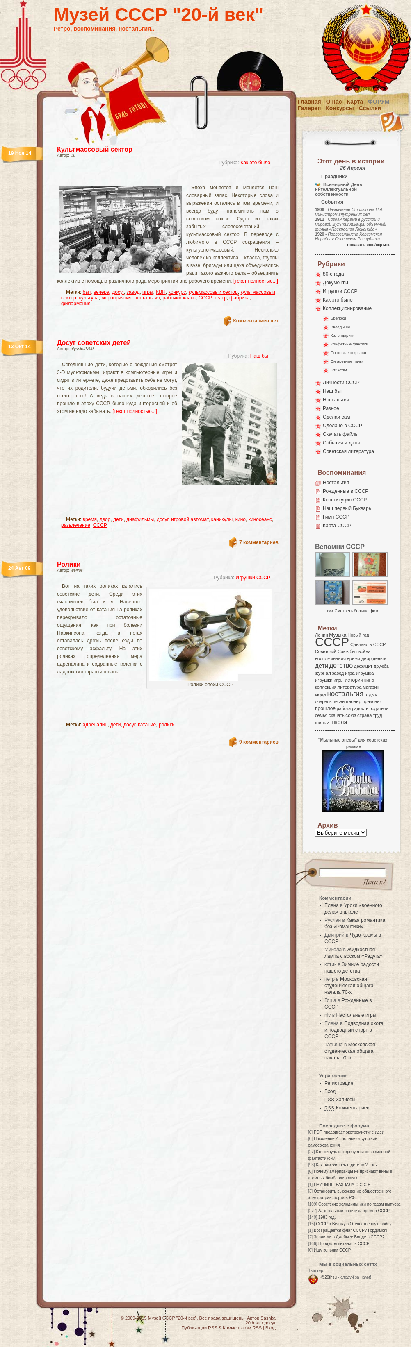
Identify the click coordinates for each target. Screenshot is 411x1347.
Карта (355, 101)
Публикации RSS (199, 1327)
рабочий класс (179, 298)
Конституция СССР (345, 500)
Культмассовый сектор (94, 149)
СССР (205, 298)
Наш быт (260, 356)
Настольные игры (356, 1015)
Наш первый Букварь (347, 508)
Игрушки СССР (253, 578)
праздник (372, 701)
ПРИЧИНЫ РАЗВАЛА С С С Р (342, 1184)
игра (350, 673)
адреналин (95, 725)
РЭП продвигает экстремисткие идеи (349, 1132)
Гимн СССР (336, 517)
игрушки (324, 680)
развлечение (75, 525)
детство (341, 665)
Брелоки (338, 318)
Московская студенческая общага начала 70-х (348, 985)
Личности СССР (341, 383)
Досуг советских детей (94, 342)
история (354, 680)
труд (377, 715)
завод (133, 292)
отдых (371, 694)
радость (360, 708)
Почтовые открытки (348, 352)
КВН (161, 292)
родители (378, 708)
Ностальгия (336, 400)
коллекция (325, 687)
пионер (353, 701)
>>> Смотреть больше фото (352, 611)
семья (321, 715)
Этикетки (339, 369)
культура (88, 298)
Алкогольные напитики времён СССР (354, 1211)
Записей (339, 1099)
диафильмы (140, 519)
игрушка (365, 673)
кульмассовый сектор (213, 292)
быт (87, 292)
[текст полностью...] (255, 281)
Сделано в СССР (342, 426)
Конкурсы (340, 108)
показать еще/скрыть (368, 245)
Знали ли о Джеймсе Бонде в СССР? (349, 1237)
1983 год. (327, 1217)
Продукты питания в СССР (344, 1243)
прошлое (325, 708)
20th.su (253, 1322)
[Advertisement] (126, 500)
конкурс (177, 292)
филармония (76, 303)
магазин (371, 687)
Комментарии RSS (242, 1327)
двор (105, 519)
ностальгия (147, 298)
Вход (330, 1091)
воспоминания (330, 658)
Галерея (309, 108)
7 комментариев (259, 542)
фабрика (239, 298)
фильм (322, 722)
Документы (335, 283)
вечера (102, 292)
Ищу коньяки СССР (332, 1250)
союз (350, 715)
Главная (309, 101)
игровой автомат (189, 519)
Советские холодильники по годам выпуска (359, 1204)
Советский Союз (332, 651)
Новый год (358, 635)
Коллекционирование (347, 308)
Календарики (342, 335)
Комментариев (347, 1108)
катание (147, 725)
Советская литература (348, 451)
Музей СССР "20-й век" (158, 14)
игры (147, 292)
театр (220, 298)
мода (320, 694)
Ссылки (370, 108)
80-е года (333, 274)
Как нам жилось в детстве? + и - (346, 1165)
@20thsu (328, 1277)
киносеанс (260, 519)
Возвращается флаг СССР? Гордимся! (350, 1230)
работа (344, 708)
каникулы (222, 519)
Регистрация (338, 1083)
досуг (118, 292)
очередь (323, 701)
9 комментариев (259, 742)
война (364, 651)
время (90, 519)
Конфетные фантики (349, 344)
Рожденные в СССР (345, 491)
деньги (380, 658)
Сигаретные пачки (347, 361)
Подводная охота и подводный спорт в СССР (354, 1029)
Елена (331, 905)
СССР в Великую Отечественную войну (353, 1224)
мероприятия (116, 298)
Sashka (268, 1317)
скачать (336, 715)
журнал (323, 673)
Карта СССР (337, 525)
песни (339, 701)
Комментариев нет (256, 321)
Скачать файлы (340, 434)
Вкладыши (340, 326)
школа (338, 722)
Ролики (69, 564)
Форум (378, 101)
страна (364, 715)
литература (350, 687)
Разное (331, 408)
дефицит (363, 666)
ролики (167, 725)
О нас (334, 101)
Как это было (255, 163)
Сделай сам (336, 417)
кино (240, 519)
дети (118, 519)
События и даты (341, 443)
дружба (381, 666)
